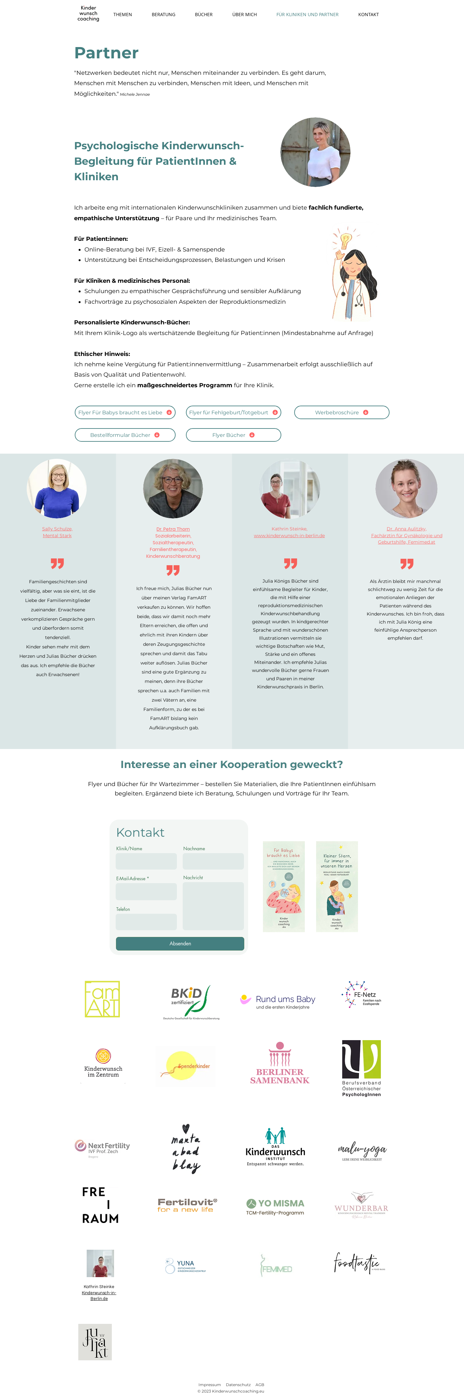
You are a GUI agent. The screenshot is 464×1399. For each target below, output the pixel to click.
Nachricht (193, 877)
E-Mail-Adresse (130, 878)
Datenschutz (238, 1384)
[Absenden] (180, 944)
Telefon (123, 909)
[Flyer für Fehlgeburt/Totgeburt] (233, 412)
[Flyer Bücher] (233, 435)
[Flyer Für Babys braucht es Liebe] (125, 412)
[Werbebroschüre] (342, 412)
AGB (260, 1384)
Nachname (194, 848)
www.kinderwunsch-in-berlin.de (289, 535)
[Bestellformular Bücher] (125, 435)
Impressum (209, 1384)
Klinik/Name (129, 848)
